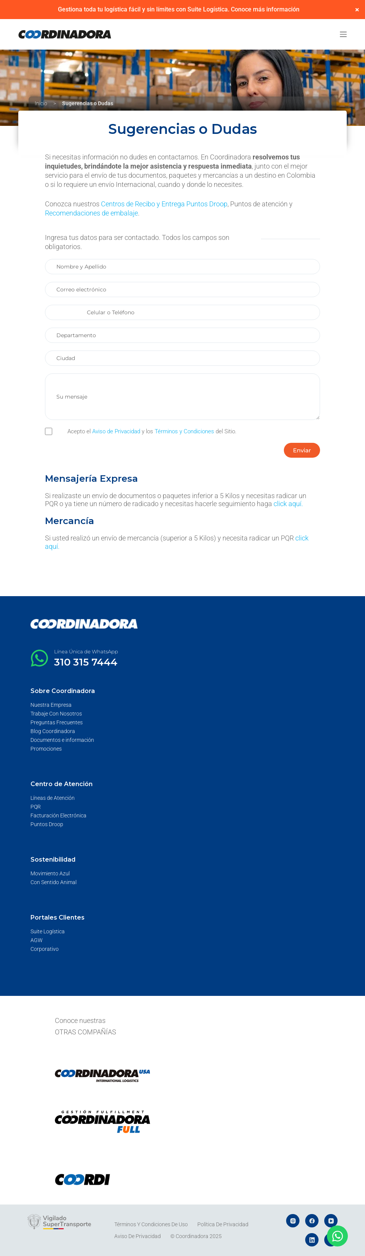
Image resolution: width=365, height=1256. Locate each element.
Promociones (46, 749)
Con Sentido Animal (53, 882)
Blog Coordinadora (52, 731)
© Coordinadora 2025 (196, 1236)
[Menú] (343, 34)
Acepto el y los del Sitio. (152, 431)
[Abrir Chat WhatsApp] (337, 1235)
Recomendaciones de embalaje (91, 213)
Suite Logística (47, 931)
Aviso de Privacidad (116, 431)
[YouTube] (331, 1220)
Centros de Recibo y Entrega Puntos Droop (164, 204)
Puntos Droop (46, 824)
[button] (302, 450)
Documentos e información (62, 740)
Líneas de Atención (52, 798)
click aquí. (288, 504)
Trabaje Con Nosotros (56, 714)
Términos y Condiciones (184, 431)
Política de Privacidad (222, 1224)
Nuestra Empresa (51, 705)
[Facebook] (312, 1220)
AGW (36, 940)
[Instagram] (292, 1220)
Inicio (41, 103)
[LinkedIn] (312, 1239)
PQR (35, 807)
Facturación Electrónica (58, 815)
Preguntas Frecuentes (56, 722)
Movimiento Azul (50, 873)
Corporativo (44, 949)
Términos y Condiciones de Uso (151, 1224)
